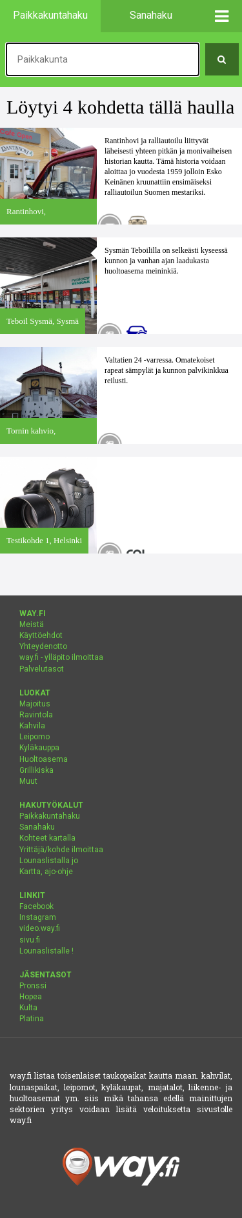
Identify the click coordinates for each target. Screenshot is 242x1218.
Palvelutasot (41, 669)
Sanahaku (37, 827)
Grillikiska (36, 770)
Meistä (31, 624)
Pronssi (32, 985)
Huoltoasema (43, 759)
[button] (222, 16)
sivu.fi (29, 939)
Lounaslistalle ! (46, 950)
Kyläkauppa (39, 747)
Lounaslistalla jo (48, 860)
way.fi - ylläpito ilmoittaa (61, 657)
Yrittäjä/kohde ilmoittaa (61, 849)
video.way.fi (39, 928)
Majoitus (34, 703)
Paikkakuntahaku (49, 816)
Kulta (28, 1007)
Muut (28, 781)
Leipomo (34, 736)
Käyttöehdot (41, 635)
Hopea (30, 996)
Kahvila (32, 725)
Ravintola (36, 714)
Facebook (36, 906)
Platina (31, 1018)
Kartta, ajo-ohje (46, 871)
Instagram (37, 917)
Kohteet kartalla (47, 838)
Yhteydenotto (43, 646)
